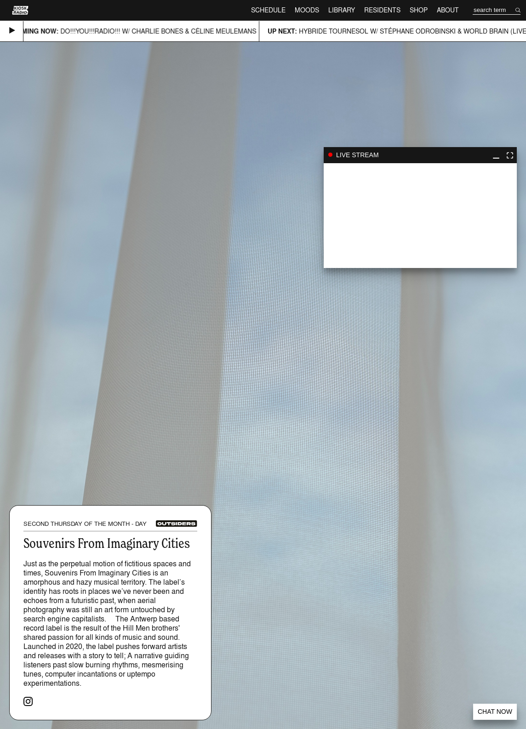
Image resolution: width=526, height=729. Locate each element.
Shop (419, 10)
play (420, 215)
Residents (382, 10)
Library (341, 10)
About (448, 10)
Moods (307, 10)
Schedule (268, 10)
